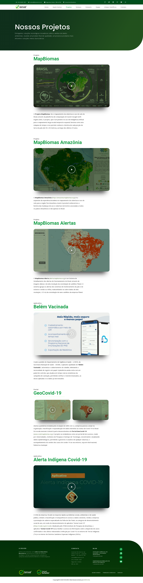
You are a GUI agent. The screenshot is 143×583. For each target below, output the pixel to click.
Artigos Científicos (110, 7)
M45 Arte (87, 580)
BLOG (95, 548)
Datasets (89, 7)
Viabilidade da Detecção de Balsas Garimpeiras (101, 561)
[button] (71, 86)
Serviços (78, 7)
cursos (120, 572)
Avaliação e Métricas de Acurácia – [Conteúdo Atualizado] (100, 553)
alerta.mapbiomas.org (57, 278)
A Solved (22, 548)
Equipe (98, 7)
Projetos (69, 7)
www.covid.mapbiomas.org (43, 434)
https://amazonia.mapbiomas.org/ (64, 198)
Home (46, 7)
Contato (123, 7)
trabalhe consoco (109, 572)
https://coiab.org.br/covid (42, 526)
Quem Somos (57, 7)
